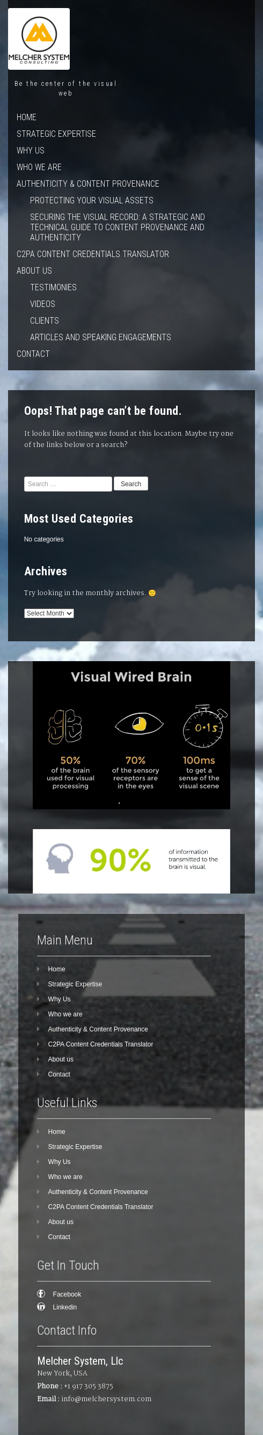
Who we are (39, 167)
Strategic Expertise (56, 134)
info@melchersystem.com (106, 1399)
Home (26, 117)
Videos (42, 304)
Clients (44, 321)
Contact (33, 354)
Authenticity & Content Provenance (88, 184)
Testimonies (53, 287)
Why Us (31, 150)
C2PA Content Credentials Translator (93, 254)
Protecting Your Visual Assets (92, 200)
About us (34, 271)
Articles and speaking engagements (100, 337)
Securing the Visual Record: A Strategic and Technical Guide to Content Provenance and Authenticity (117, 227)
